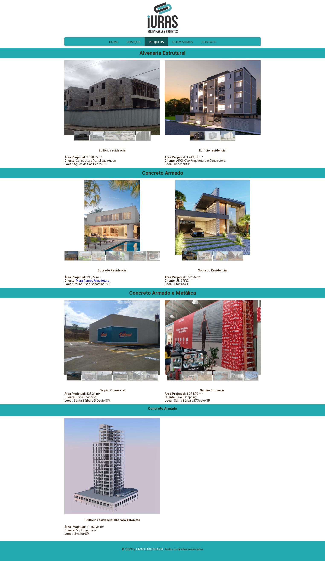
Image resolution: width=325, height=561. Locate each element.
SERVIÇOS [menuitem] (133, 42)
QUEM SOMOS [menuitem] (182, 42)
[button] (81, 136)
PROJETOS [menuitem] (156, 42)
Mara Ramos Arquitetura (92, 280)
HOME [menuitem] (113, 42)
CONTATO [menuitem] (209, 42)
